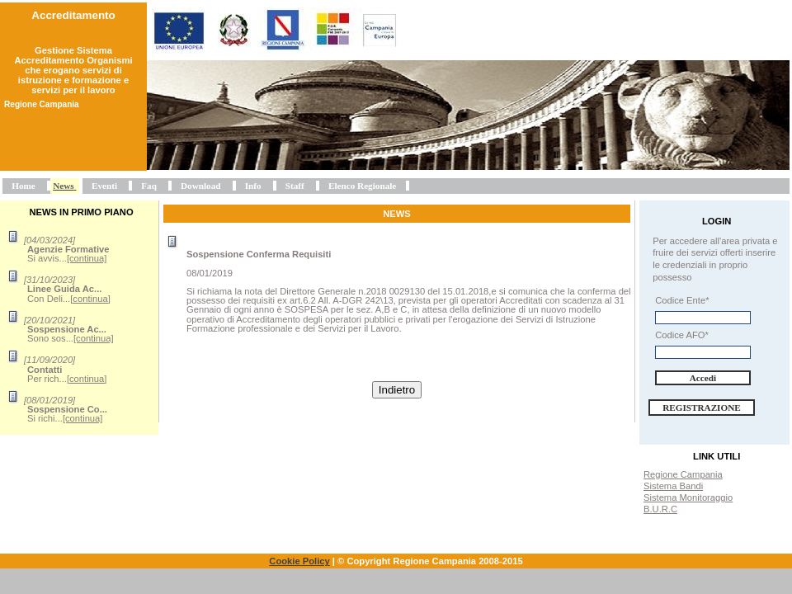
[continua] (87, 258)
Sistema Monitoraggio (688, 497)
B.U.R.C (660, 509)
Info (253, 186)
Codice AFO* (682, 335)
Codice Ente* (682, 300)
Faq (149, 186)
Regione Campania (683, 474)
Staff (294, 186)
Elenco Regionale (362, 186)
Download (201, 186)
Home (23, 186)
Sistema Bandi (673, 486)
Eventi (104, 186)
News (63, 186)
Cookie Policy (299, 561)
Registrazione (701, 407)
